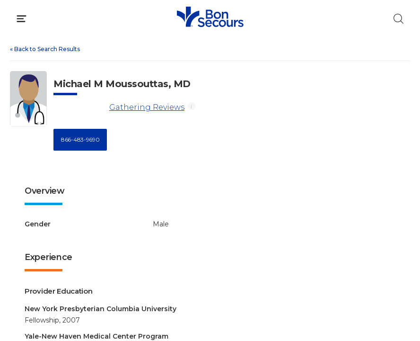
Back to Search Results (45, 49)
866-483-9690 (80, 139)
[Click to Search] (398, 18)
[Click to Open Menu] (21, 18)
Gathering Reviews (146, 107)
